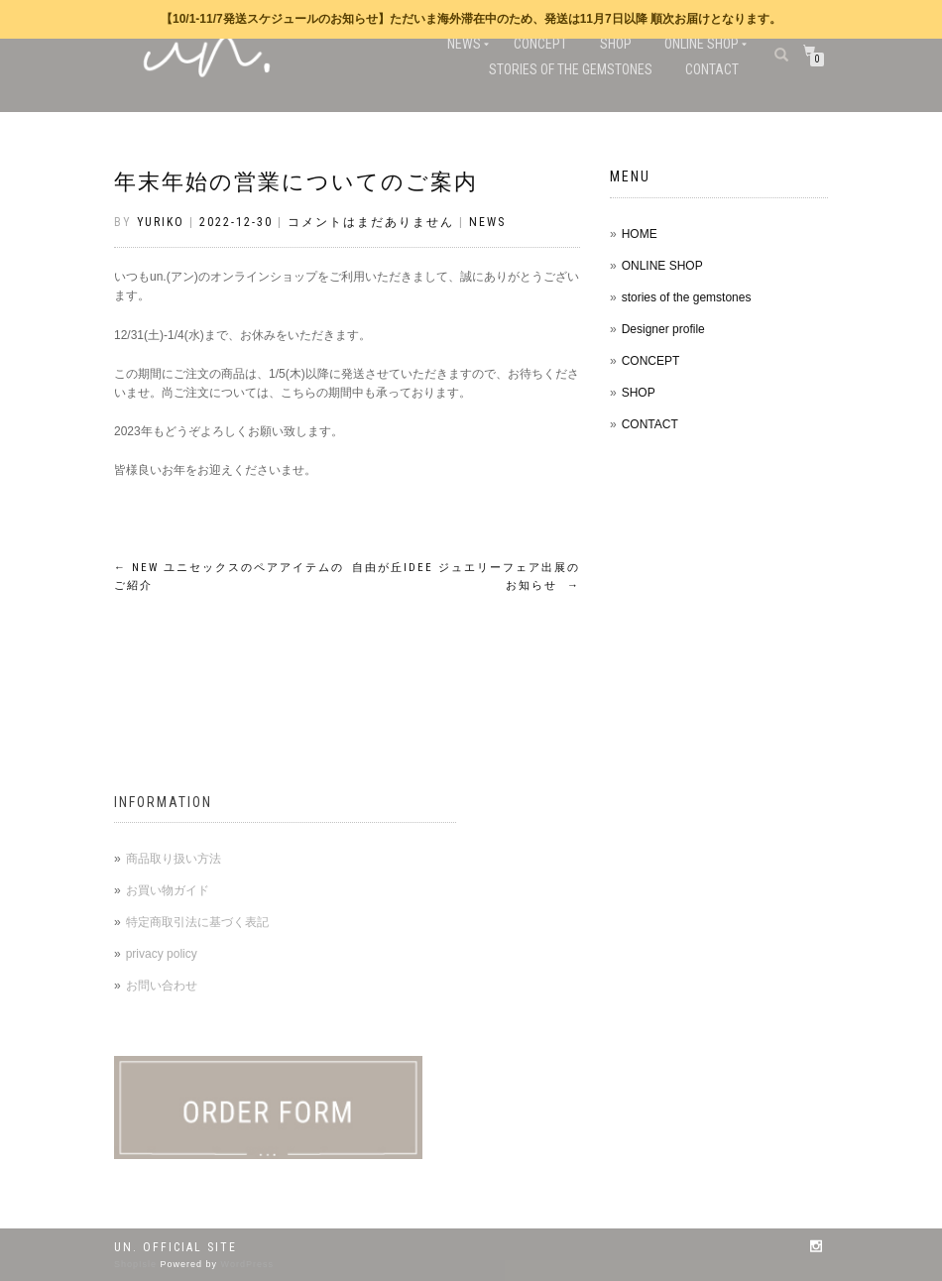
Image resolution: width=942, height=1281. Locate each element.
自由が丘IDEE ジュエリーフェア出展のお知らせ (466, 576)
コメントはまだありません (371, 222)
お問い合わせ (161, 985)
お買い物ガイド (167, 890)
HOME (639, 234)
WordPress (247, 1264)
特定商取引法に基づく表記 (197, 922)
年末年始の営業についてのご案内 (296, 182)
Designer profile (663, 329)
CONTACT (712, 69)
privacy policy (161, 954)
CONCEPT (540, 44)
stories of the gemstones (570, 69)
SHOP (616, 44)
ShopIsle (137, 1264)
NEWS (464, 44)
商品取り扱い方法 (173, 859)
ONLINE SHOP (701, 44)
